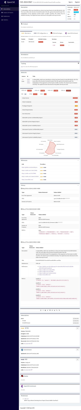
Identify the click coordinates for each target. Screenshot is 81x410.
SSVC (43, 94)
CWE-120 (26, 399)
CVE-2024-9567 (26, 2)
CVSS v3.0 (53, 90)
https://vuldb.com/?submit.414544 (30, 176)
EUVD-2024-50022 (28, 81)
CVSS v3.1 (40, 90)
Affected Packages (56, 33)
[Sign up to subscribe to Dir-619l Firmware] (76, 323)
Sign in (70, 2)
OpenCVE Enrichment (71, 33)
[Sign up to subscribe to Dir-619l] (76, 321)
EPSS (33, 94)
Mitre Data (26, 33)
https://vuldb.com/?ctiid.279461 (29, 170)
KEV (23, 94)
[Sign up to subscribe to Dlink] (76, 318)
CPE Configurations (41, 33)
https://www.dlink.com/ (27, 179)
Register (77, 2)
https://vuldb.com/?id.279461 (29, 173)
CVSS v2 (66, 90)
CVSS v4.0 (26, 90)
